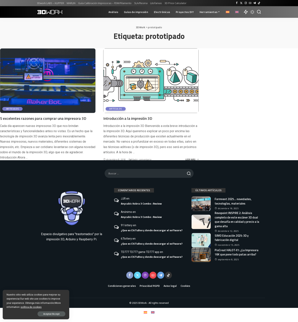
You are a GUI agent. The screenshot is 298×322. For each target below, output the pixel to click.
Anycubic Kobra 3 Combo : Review (141, 203)
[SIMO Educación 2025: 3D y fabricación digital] (201, 240)
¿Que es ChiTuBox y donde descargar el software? (152, 230)
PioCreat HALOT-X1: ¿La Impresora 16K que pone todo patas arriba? (237, 252)
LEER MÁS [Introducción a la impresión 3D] (192, 159)
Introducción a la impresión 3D (128, 118)
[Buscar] (259, 12)
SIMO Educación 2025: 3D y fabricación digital (231, 237)
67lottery (126, 238)
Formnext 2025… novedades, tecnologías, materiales (233, 201)
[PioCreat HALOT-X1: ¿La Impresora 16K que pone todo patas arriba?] (201, 254)
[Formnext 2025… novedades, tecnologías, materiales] (201, 203)
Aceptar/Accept (43, 313)
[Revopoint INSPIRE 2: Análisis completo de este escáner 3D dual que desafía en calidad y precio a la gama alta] (201, 222)
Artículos (12, 108)
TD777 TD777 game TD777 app (140, 251)
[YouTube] (250, 3)
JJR (123, 198)
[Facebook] (237, 3)
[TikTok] (259, 3)
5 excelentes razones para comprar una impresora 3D (43, 118)
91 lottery (126, 225)
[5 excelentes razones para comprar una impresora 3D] (48, 80)
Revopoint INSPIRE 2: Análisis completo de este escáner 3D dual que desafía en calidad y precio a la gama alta (237, 219)
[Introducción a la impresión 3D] (151, 80)
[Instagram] (245, 3)
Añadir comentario (140, 159)
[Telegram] (254, 3)
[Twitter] (241, 3)
